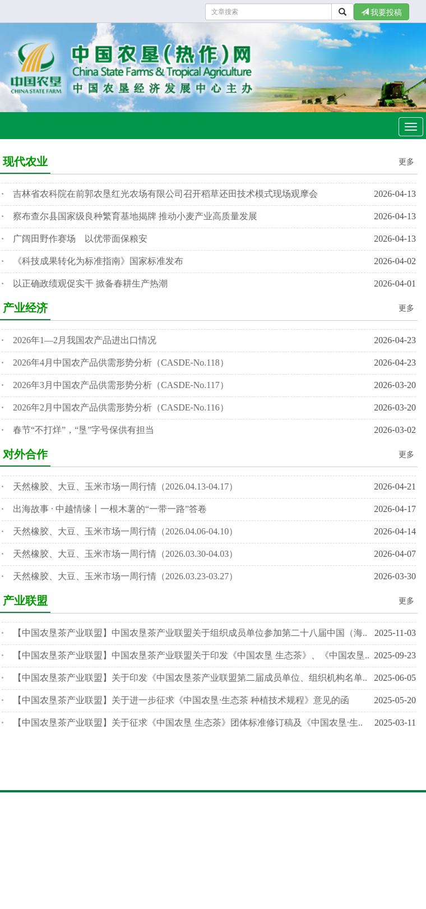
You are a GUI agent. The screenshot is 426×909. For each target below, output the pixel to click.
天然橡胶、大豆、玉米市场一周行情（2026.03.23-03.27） (125, 576)
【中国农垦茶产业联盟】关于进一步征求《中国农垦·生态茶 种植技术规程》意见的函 (181, 700)
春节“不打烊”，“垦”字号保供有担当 (83, 430)
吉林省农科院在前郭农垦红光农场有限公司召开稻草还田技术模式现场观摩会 (165, 194)
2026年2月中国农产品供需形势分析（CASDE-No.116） (121, 407)
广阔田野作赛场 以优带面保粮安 (80, 238)
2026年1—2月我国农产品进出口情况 (84, 340)
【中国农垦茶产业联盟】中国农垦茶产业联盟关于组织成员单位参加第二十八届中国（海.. (190, 633)
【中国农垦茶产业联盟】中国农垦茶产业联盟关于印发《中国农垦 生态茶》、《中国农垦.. (191, 655)
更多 (406, 162)
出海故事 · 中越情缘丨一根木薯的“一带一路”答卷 (110, 509)
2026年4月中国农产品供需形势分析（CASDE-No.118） (121, 362)
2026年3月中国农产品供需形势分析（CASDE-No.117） (121, 385)
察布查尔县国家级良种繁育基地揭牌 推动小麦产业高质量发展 (135, 216)
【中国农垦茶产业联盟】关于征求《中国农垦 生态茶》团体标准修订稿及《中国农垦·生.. (188, 722)
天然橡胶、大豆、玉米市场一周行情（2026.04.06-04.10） (125, 531)
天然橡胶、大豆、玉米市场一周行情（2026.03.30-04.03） (125, 554)
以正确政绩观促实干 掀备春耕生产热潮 (90, 283)
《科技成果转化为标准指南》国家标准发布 (98, 261)
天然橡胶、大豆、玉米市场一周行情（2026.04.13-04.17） (125, 486)
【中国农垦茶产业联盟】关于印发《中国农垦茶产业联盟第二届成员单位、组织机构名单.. (190, 677)
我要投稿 (381, 12)
